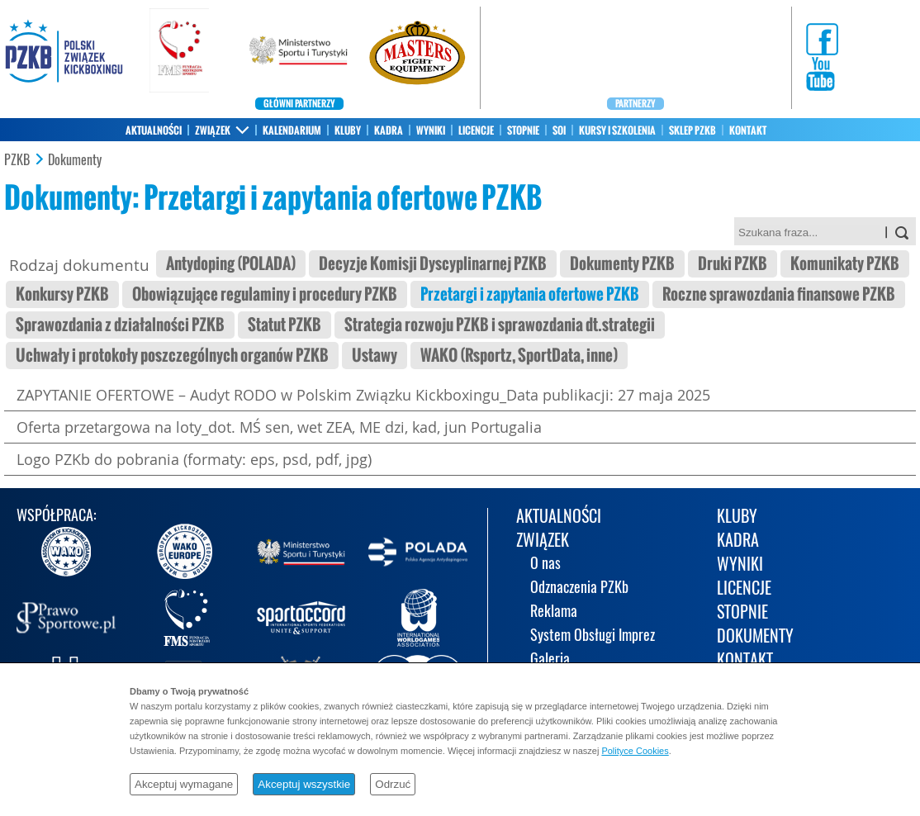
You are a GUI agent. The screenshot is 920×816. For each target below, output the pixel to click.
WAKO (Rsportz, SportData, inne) (519, 356)
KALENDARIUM (292, 130)
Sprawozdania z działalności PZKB (120, 325)
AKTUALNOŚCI (154, 130)
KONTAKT (747, 130)
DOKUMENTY (755, 637)
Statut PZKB (284, 325)
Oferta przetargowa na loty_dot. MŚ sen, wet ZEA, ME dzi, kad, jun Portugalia (279, 427)
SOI (559, 130)
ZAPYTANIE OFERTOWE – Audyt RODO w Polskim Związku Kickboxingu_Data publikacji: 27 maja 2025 (363, 395)
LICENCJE (476, 130)
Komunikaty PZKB (844, 264)
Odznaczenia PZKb (579, 588)
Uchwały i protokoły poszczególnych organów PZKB (172, 356)
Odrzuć (392, 784)
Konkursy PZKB (62, 294)
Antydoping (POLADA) (231, 264)
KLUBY (347, 130)
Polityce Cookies (634, 751)
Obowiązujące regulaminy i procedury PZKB (264, 294)
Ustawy (374, 356)
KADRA (388, 130)
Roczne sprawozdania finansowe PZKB (778, 294)
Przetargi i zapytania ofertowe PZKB (529, 294)
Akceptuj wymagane (184, 784)
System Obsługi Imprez (592, 636)
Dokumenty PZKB (622, 264)
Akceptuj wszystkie (304, 784)
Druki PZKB (732, 264)
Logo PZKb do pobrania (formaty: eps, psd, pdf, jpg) (194, 459)
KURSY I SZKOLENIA (617, 130)
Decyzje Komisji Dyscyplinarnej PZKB (433, 264)
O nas (545, 564)
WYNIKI (430, 130)
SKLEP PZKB (692, 130)
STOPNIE (523, 130)
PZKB (17, 160)
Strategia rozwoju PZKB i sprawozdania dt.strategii (499, 325)
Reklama (553, 612)
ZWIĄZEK (212, 130)
